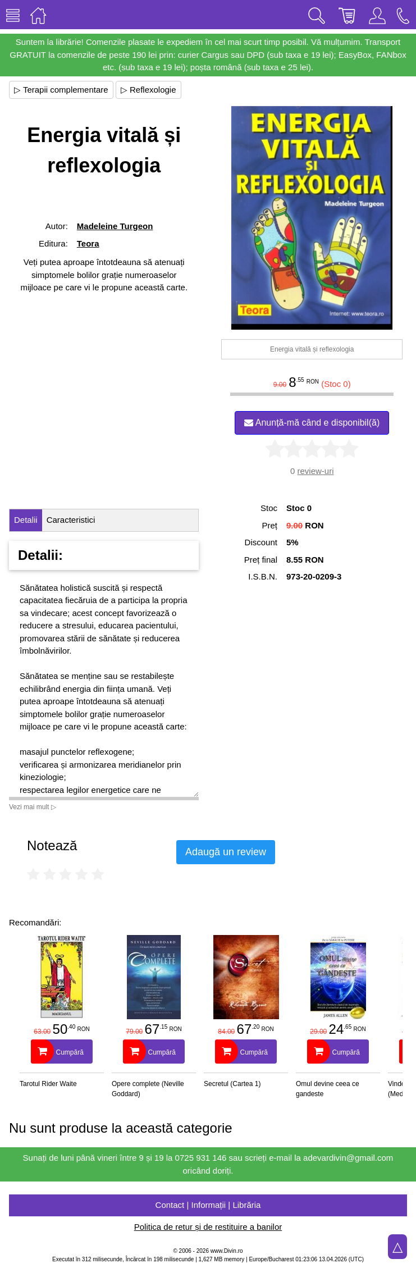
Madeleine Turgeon (115, 226)
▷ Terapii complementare (61, 89)
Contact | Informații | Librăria (208, 1205)
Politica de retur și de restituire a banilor (208, 1226)
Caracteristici (71, 519)
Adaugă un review (225, 852)
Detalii (26, 519)
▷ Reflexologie (148, 89)
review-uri (315, 471)
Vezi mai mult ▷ (32, 807)
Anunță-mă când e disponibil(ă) (312, 422)
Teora (88, 243)
